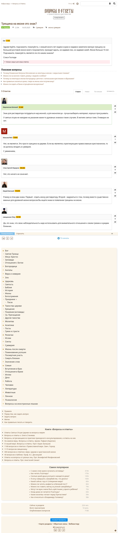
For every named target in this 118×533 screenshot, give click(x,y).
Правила (8, 405)
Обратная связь (60, 518)
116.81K (17, 191)
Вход (71, 4)
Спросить (20, 233)
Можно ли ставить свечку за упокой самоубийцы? (51, 481)
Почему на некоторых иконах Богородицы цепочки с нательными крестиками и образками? (38, 78)
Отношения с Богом (13, 261)
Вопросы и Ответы (59, 11)
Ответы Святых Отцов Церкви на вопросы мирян (24, 426)
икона (50, 27)
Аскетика (9, 321)
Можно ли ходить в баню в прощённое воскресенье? (23, 84)
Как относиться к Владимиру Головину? (47, 491)
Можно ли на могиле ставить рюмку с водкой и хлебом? (24, 76)
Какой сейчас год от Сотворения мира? (47, 475)
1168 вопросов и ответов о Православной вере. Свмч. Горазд (29, 440)
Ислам (7, 333)
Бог (6, 249)
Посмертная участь (13, 350)
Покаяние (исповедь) (13, 308)
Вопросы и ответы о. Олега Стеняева (19, 429)
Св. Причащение (12, 311)
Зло (7, 275)
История (8, 288)
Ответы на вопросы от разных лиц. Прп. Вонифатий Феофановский (32, 451)
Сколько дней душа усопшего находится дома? (50, 470)
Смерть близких (11, 353)
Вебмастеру (74, 518)
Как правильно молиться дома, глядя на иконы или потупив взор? (28, 81)
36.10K (18, 217)
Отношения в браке (13, 366)
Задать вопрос (10, 410)
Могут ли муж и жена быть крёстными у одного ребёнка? (54, 483)
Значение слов (12, 356)
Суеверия (39, 27)
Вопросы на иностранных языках (21, 397)
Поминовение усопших (14, 348)
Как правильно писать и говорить (18, 416)
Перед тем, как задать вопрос (16, 408)
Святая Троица (11, 253)
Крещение (9, 306)
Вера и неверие (12, 272)
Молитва (9, 317)
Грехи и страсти (11, 327)
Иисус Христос (11, 255)
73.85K (15, 137)
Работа (8, 375)
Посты (7, 324)
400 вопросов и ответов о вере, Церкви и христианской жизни (30, 446)
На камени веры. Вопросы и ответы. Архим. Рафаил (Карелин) (29, 435)
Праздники (9, 296)
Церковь (9, 279)
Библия (8, 285)
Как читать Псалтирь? (40, 467)
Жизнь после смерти (15, 344)
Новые (87, 92)
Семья (8, 360)
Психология (11, 393)
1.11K (8, 41)
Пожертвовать (59, 18)
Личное (9, 390)
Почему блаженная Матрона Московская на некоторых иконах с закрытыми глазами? (36, 73)
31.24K (21, 107)
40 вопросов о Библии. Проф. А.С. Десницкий (23, 448)
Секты (8, 337)
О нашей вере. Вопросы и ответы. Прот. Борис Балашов (27, 437)
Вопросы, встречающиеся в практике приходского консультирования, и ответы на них (40, 432)
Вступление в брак (12, 363)
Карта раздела (45, 518)
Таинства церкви (13, 302)
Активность (110, 91)
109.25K (22, 168)
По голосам (98, 92)
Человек (9, 378)
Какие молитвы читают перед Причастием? (49, 489)
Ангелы (8, 268)
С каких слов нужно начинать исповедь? (47, 465)
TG (63, 238)
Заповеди (9, 258)
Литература (10, 382)
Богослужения (11, 294)
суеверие (56, 27)
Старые (78, 92)
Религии (9, 330)
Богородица (11, 264)
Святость (8, 283)
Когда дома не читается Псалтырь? (45, 486)
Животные (10, 386)
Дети (7, 372)
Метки (7, 413)
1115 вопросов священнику (15, 443)
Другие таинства (12, 314)
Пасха (9, 299)
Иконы (8, 291)
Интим (8, 369)
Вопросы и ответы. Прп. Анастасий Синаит (21, 454)
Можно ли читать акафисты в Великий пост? (49, 478)
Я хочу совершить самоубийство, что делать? (49, 473)
